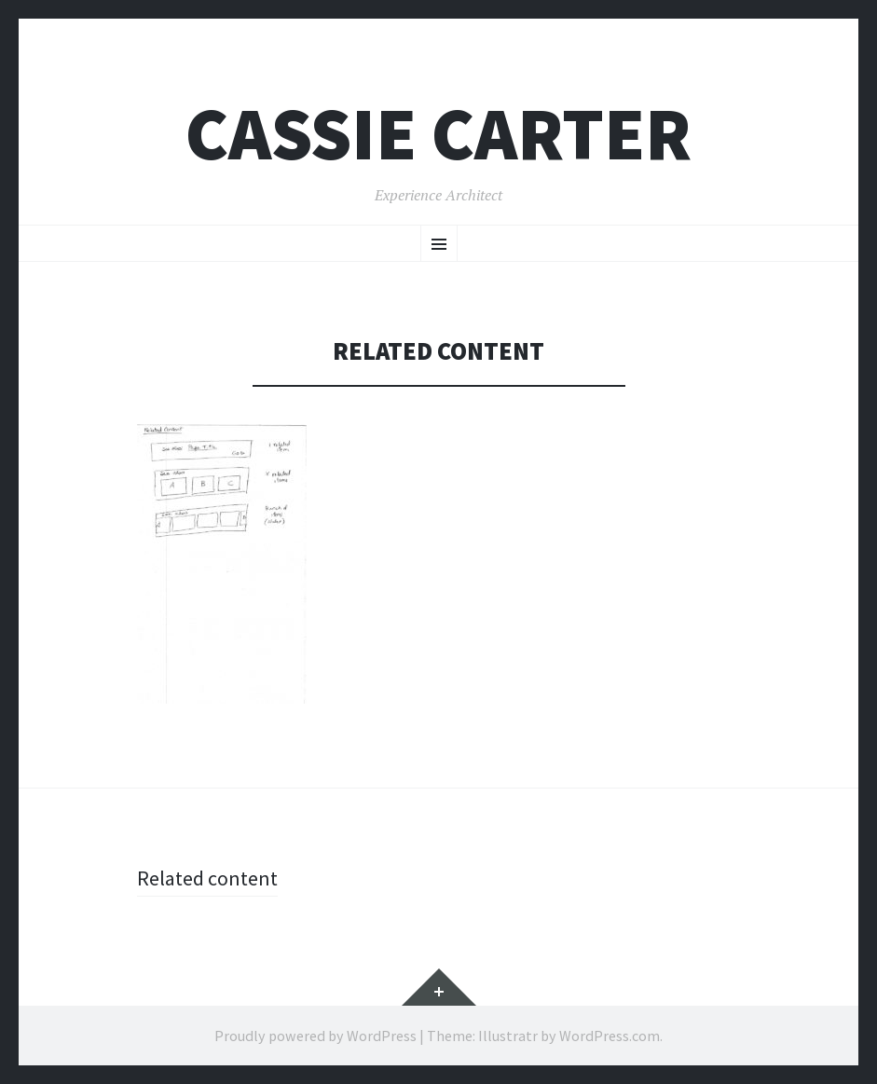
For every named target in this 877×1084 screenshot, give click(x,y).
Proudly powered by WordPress (315, 1035)
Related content (207, 878)
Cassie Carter (438, 133)
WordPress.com (609, 1035)
